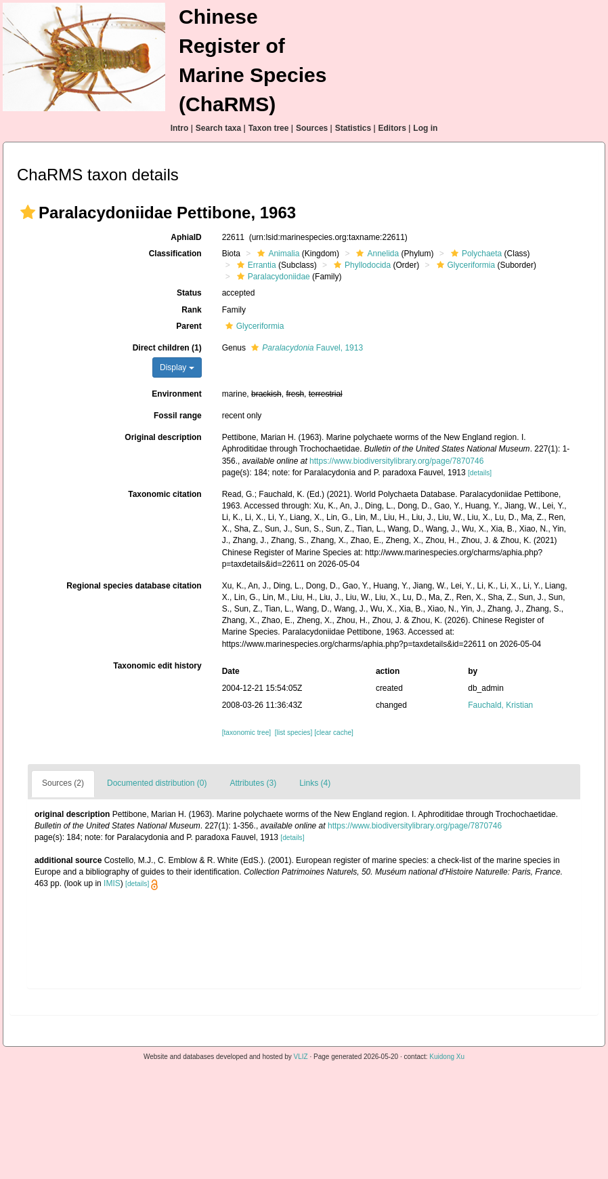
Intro (180, 128)
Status (189, 293)
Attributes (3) (253, 783)
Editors (392, 128)
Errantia (255, 265)
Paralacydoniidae (272, 276)
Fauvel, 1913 (305, 348)
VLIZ (301, 1056)
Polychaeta (475, 253)
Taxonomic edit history (157, 666)
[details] (480, 473)
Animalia (276, 253)
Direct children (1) (167, 348)
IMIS (112, 883)
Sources (312, 128)
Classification (175, 253)
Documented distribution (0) (157, 783)
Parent (188, 326)
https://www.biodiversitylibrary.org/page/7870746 (396, 461)
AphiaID (186, 237)
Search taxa (218, 128)
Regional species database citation (133, 586)
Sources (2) (63, 783)
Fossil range (178, 415)
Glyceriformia (464, 265)
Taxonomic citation (164, 494)
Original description (163, 437)
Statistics (353, 128)
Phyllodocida (360, 265)
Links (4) (314, 783)
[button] (28, 212)
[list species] (293, 732)
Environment (176, 394)
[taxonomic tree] (246, 732)
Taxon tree (268, 128)
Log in (425, 128)
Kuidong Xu (446, 1056)
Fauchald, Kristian (500, 705)
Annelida (376, 253)
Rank (191, 310)
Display (177, 367)
